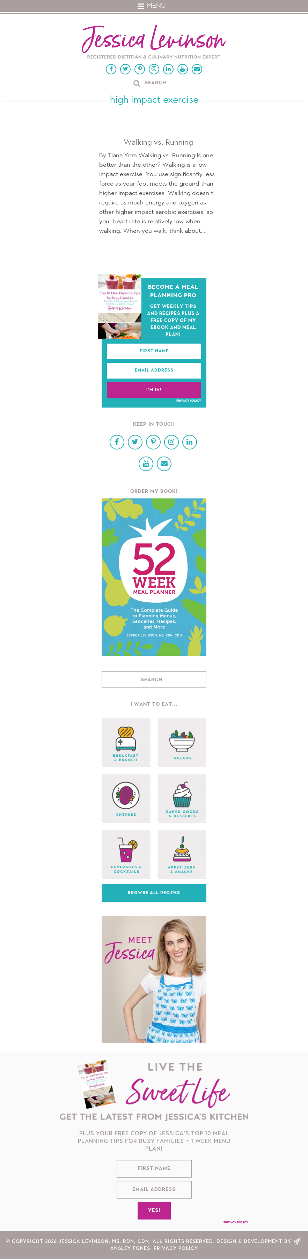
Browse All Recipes (154, 893)
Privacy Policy (188, 401)
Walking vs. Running (158, 142)
